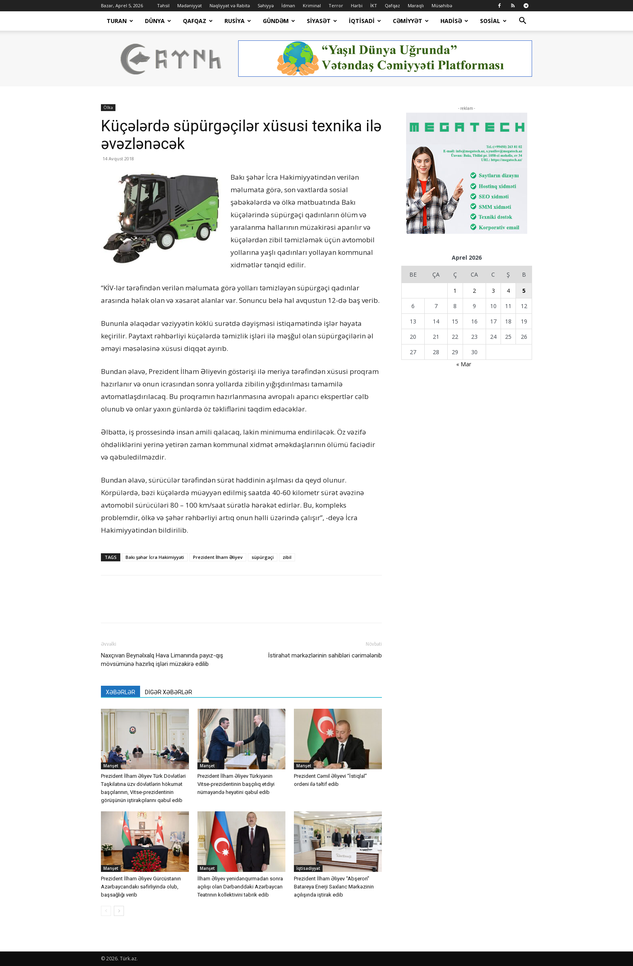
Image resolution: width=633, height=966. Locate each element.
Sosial (493, 21)
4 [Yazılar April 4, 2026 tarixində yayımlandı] (508, 290)
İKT (373, 5)
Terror (336, 5)
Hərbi (357, 5)
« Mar (463, 364)
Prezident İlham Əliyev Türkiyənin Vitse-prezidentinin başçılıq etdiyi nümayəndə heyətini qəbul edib (236, 784)
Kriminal (312, 5)
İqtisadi (365, 21)
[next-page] (119, 911)
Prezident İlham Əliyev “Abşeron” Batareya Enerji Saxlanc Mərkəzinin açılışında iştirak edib (334, 887)
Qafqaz (392, 5)
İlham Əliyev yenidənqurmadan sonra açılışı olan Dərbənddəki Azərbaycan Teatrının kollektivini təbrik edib (240, 887)
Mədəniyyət (189, 5)
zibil (287, 557)
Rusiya (237, 21)
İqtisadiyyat (308, 868)
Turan (120, 21)
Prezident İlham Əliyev (218, 557)
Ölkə (108, 107)
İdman (288, 5)
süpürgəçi (263, 557)
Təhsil (163, 5)
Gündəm (279, 21)
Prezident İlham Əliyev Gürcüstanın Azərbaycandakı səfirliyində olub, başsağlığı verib (141, 887)
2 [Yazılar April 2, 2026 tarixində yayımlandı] (474, 290)
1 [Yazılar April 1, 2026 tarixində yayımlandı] (455, 290)
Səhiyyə (266, 5)
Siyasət (322, 21)
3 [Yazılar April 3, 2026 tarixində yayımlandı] (493, 290)
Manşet (110, 766)
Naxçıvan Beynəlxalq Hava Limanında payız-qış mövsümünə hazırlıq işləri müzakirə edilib (162, 660)
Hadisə (454, 21)
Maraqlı (416, 5)
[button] (522, 21)
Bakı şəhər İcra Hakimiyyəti (155, 557)
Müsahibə (442, 5)
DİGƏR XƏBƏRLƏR (168, 692)
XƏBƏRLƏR (120, 692)
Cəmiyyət (411, 21)
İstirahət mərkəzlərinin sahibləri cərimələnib (325, 655)
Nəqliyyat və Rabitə (230, 5)
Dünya (158, 21)
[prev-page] (106, 911)
